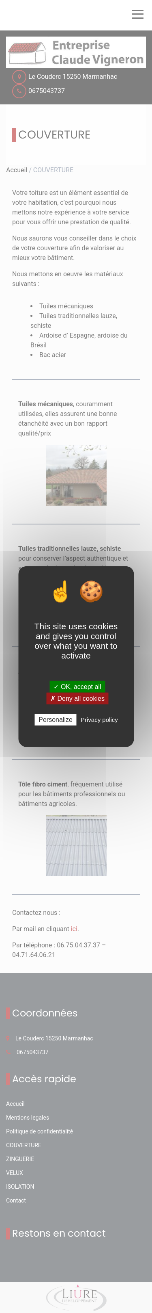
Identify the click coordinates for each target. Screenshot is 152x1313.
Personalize (56, 719)
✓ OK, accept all (77, 686)
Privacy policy (99, 719)
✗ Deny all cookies (77, 698)
